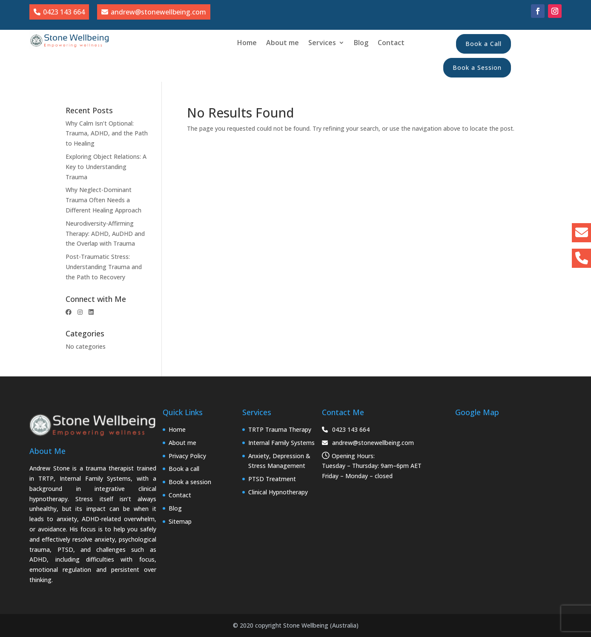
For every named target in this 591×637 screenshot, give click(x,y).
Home (247, 43)
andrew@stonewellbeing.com (368, 443)
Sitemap (180, 521)
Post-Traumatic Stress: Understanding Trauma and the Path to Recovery (104, 267)
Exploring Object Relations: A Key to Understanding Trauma (106, 166)
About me (282, 43)
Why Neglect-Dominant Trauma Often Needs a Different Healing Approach (103, 200)
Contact (391, 43)
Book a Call (483, 44)
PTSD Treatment (272, 479)
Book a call (184, 469)
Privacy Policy (187, 456)
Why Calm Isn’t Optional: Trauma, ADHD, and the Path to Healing (107, 133)
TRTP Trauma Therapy (279, 429)
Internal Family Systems (281, 443)
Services (322, 43)
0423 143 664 (346, 429)
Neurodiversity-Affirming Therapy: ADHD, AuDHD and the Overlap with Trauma (105, 233)
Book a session (190, 482)
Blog (361, 43)
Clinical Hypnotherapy (278, 492)
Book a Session (477, 67)
